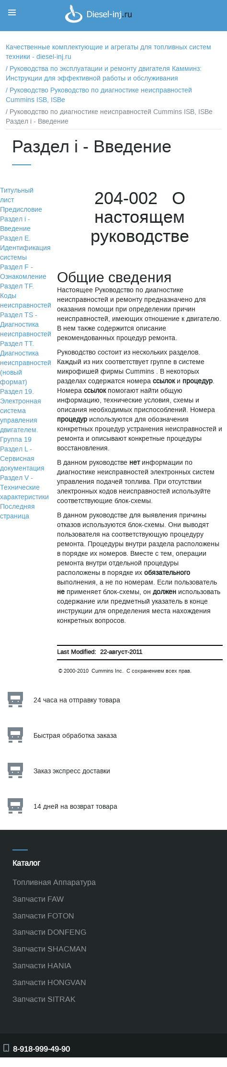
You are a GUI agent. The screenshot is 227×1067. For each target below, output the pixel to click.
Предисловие (21, 209)
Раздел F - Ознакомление (23, 272)
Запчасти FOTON (43, 916)
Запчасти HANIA (41, 966)
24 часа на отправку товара (77, 700)
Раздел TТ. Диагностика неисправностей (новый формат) (25, 363)
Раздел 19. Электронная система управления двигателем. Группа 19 (20, 415)
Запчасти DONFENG (49, 932)
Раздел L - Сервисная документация (22, 459)
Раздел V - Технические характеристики (24, 487)
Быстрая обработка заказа (75, 735)
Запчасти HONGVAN (49, 982)
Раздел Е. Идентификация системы (25, 248)
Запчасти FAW (38, 899)
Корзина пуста (193, 25)
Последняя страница (17, 511)
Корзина (184, 16)
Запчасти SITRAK (44, 999)
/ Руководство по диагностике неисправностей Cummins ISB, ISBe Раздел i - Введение (109, 116)
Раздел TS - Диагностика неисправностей (25, 324)
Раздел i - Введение (15, 224)
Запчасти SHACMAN (49, 949)
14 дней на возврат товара (75, 806)
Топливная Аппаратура (54, 882)
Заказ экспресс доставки (72, 771)
